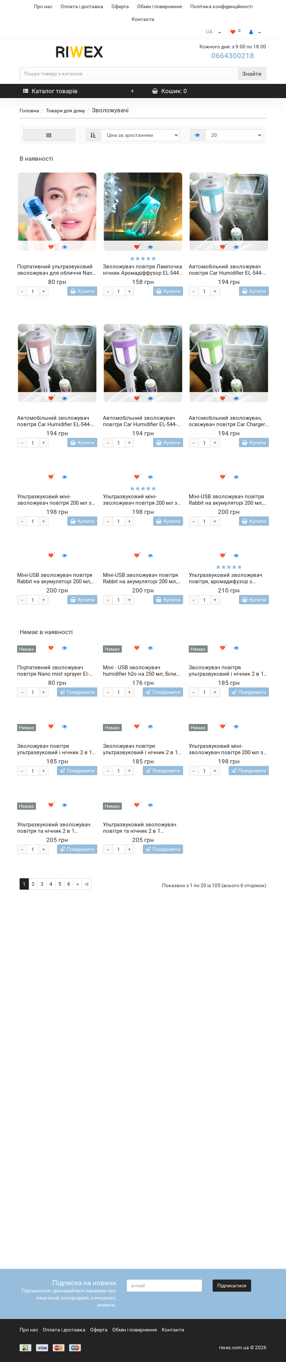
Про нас (43, 6)
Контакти (143, 19)
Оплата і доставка (82, 6)
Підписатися (231, 1285)
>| (86, 1248)
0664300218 (232, 56)
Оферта (120, 6)
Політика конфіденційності (221, 6)
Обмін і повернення (159, 6)
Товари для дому (65, 110)
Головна (29, 110)
